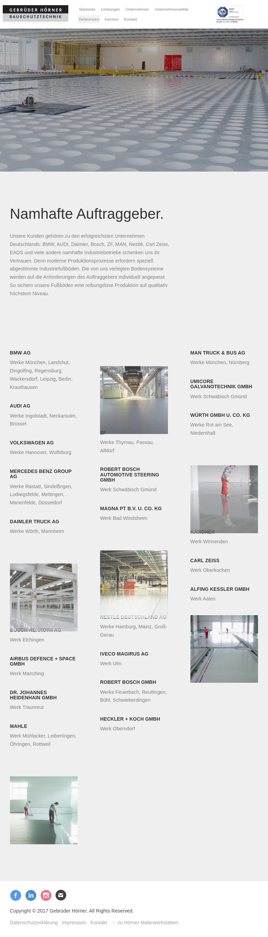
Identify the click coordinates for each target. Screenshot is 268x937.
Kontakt (130, 19)
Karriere (111, 19)
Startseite (87, 9)
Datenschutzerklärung (34, 922)
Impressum (74, 922)
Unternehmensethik (171, 9)
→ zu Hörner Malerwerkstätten (144, 922)
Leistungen (110, 9)
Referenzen (89, 19)
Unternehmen (137, 9)
